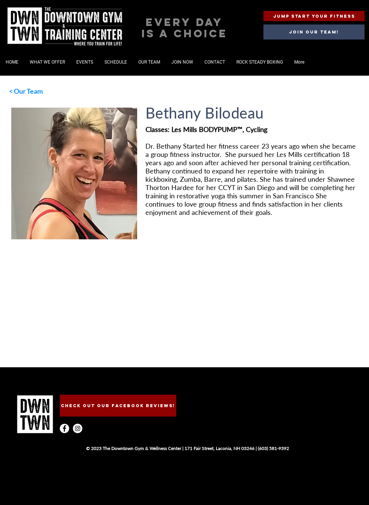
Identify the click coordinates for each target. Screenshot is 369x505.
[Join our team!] (313, 32)
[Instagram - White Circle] (77, 428)
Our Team (28, 91)
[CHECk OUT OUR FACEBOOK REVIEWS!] (118, 406)
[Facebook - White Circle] (64, 428)
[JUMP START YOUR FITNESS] (313, 16)
